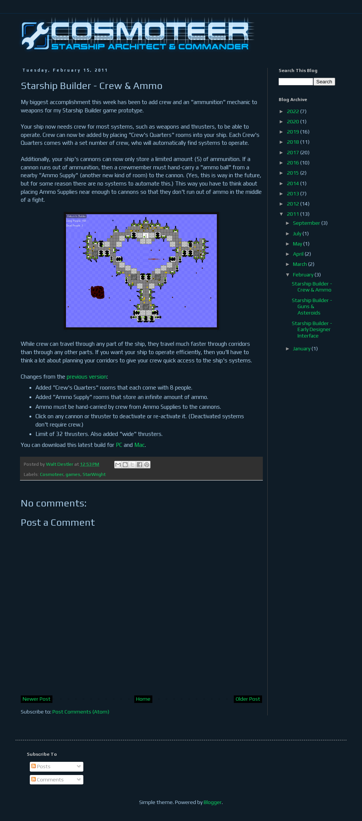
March (300, 264)
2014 (293, 183)
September (307, 223)
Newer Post (37, 699)
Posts (41, 766)
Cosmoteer (51, 474)
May (298, 244)
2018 (293, 142)
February (303, 275)
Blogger (213, 802)
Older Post (248, 699)
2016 (293, 163)
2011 (293, 214)
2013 (293, 193)
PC (119, 445)
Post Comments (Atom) (80, 712)
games (73, 474)
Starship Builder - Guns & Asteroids (312, 306)
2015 (293, 173)
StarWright (94, 474)
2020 (293, 121)
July (297, 233)
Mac (139, 445)
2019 (293, 132)
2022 (293, 111)
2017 (293, 152)
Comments (47, 779)
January (302, 348)
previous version (87, 376)
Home (143, 699)
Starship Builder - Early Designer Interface (312, 329)
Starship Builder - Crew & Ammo (312, 287)
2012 (293, 204)
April (299, 254)
